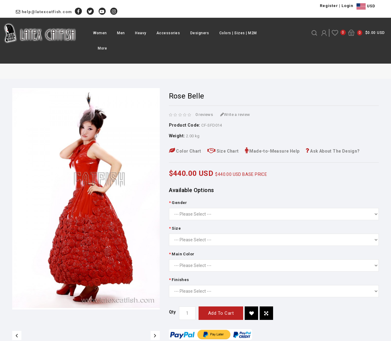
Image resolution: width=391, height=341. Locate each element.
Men (121, 33)
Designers (199, 33)
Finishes (180, 279)
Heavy (140, 33)
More (102, 48)
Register (329, 5)
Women (100, 33)
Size (176, 228)
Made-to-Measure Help (272, 151)
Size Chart (223, 151)
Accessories (168, 33)
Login (347, 5)
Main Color (183, 254)
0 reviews (204, 114)
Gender (179, 202)
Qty (172, 311)
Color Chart (185, 151)
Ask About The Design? (332, 151)
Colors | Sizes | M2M (238, 33)
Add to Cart (221, 313)
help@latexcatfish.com (47, 11)
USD (365, 6)
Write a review (235, 114)
